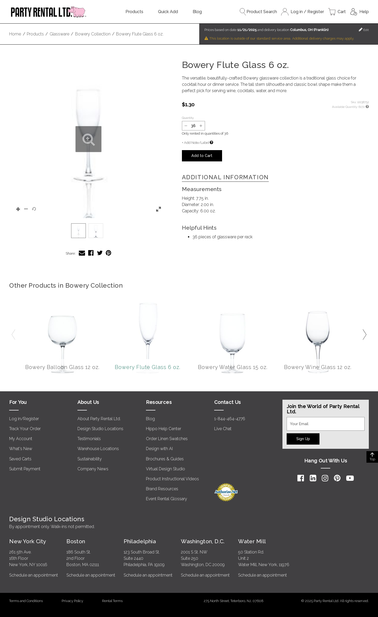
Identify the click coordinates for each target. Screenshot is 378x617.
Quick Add (168, 11)
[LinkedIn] (313, 478)
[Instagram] (325, 478)
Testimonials (89, 438)
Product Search (258, 11)
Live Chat (223, 428)
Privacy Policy (72, 601)
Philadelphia (140, 541)
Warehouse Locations (98, 448)
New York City (27, 541)
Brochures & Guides (165, 458)
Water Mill (252, 541)
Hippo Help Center (163, 428)
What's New (20, 448)
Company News (92, 468)
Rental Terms (112, 601)
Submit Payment (24, 468)
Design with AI (159, 448)
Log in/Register (24, 418)
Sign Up (303, 438)
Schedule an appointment (33, 575)
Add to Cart (201, 155)
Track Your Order (25, 428)
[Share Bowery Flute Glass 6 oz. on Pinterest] (108, 253)
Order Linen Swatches (167, 438)
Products (134, 11)
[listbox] (88, 230)
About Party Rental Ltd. (99, 418)
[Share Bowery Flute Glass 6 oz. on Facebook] (91, 253)
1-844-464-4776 (229, 418)
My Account (20, 438)
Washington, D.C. (203, 541)
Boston (75, 541)
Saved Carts (20, 458)
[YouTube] (350, 478)
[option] (78, 230)
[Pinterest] (337, 478)
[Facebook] (300, 478)
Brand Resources (162, 488)
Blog (197, 11)
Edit (364, 29)
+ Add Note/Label (195, 143)
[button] (88, 139)
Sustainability (89, 458)
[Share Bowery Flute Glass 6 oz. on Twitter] (100, 253)
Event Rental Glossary (166, 498)
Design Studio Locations (100, 428)
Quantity (188, 118)
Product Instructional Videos (172, 478)
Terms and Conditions (26, 601)
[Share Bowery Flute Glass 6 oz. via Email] (82, 253)
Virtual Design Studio (165, 468)
